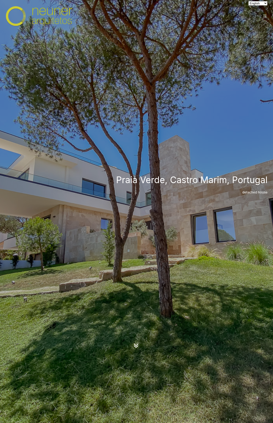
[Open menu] (264, 16)
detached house (255, 192)
